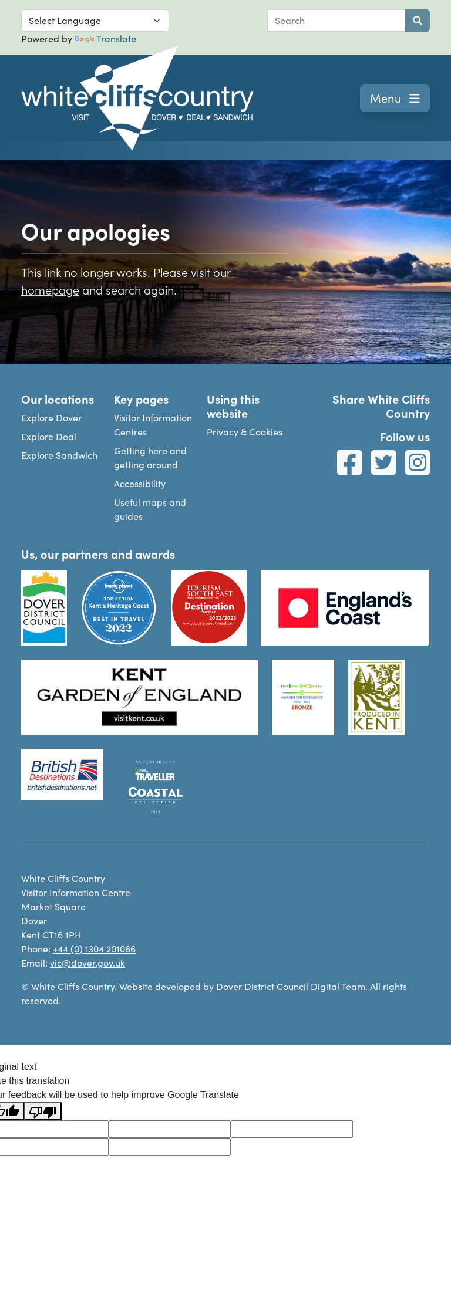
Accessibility (140, 483)
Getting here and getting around (150, 457)
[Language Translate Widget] (95, 20)
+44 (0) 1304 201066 (94, 948)
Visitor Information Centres (153, 424)
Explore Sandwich (59, 455)
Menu (395, 98)
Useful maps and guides (150, 509)
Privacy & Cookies (244, 431)
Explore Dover (51, 417)
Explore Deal (48, 436)
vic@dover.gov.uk (87, 963)
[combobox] (336, 20)
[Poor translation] (43, 1111)
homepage (50, 289)
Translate (105, 38)
